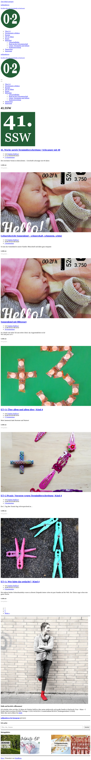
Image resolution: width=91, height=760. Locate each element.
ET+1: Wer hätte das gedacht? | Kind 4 (20, 581)
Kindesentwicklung (15, 47)
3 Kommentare (9, 503)
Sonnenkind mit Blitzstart (13, 322)
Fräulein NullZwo (13, 154)
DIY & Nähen (9, 37)
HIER (20, 713)
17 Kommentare (10, 157)
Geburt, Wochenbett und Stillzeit (19, 46)
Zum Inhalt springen (7, 1)
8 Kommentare (9, 589)
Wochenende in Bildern (12, 33)
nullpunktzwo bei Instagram (10, 718)
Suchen (87, 727)
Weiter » (7, 613)
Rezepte (7, 35)
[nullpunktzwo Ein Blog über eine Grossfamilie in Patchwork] (45, 16)
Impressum (8, 51)
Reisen (7, 38)
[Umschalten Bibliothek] (34, 93)
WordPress (18, 758)
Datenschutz (9, 49)
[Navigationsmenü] (1, 79)
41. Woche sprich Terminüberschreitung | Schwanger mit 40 (30, 150)
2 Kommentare (9, 243)
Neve (2, 758)
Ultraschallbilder (14, 42)
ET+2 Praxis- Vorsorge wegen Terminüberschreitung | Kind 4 (31, 495)
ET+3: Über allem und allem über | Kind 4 (22, 409)
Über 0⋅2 (8, 31)
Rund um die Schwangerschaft (18, 44)
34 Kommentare (10, 329)
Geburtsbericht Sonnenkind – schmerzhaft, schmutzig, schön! (31, 236)
